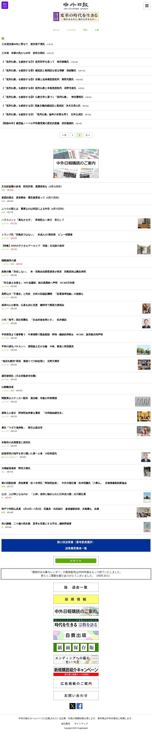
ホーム (56, 30)
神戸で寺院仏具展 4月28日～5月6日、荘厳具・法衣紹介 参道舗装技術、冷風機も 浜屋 (50, 509)
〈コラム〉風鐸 (8, 264)
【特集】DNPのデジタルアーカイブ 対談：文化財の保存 (33, 245)
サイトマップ (81, 723)
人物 (97, 30)
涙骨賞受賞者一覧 (76, 548)
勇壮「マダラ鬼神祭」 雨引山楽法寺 (22, 427)
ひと (3, 472)
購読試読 (5, 5)
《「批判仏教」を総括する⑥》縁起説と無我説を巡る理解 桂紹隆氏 (39, 70)
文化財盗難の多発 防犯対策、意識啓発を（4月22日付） (32, 186)
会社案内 (65, 723)
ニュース (71, 30)
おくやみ (5, 379)
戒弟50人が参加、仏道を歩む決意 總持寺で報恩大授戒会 (33, 305)
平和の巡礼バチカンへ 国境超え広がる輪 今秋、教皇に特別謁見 (38, 346)
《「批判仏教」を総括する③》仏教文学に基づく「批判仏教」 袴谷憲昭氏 (42, 97)
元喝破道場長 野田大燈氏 (16, 468)
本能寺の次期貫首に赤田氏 (16, 442)
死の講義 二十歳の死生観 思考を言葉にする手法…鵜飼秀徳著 (36, 523)
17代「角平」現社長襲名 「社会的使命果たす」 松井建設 (34, 319)
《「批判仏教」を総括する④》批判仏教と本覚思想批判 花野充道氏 (39, 88)
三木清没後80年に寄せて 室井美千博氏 (23, 44)
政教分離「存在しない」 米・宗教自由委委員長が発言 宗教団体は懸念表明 (44, 271)
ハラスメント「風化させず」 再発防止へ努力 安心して (33, 220)
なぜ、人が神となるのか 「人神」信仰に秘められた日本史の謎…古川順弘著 (44, 494)
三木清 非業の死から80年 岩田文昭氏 (23, 53)
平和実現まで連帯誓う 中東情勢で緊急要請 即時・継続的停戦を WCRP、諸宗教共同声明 (52, 334)
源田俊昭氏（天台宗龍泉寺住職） (20, 376)
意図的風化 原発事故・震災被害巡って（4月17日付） (31, 197)
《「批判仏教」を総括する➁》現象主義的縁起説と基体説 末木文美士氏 (41, 105)
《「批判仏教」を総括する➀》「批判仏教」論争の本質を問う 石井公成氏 (42, 114)
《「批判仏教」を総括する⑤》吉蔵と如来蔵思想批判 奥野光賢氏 (38, 79)
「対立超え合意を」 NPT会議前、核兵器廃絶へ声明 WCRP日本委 (38, 282)
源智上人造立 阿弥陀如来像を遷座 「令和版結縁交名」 (33, 413)
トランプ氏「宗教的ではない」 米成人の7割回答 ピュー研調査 (37, 234)
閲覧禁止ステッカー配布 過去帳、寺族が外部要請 (29, 398)
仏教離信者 (8, 387)
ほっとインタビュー (10, 457)
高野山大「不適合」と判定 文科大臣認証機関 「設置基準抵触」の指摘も (42, 294)
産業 (3, 486)
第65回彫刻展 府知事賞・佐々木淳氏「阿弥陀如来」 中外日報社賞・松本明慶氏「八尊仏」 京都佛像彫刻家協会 (64, 483)
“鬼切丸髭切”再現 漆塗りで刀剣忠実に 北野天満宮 (30, 361)
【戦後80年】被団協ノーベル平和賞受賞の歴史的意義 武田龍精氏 (38, 123)
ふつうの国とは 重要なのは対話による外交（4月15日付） (33, 208)
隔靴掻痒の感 (9, 260)
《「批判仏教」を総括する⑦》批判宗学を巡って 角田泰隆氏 (35, 61)
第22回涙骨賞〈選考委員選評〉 (76, 542)
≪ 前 (64, 135)
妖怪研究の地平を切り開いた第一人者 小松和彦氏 (29, 453)
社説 (85, 30)
